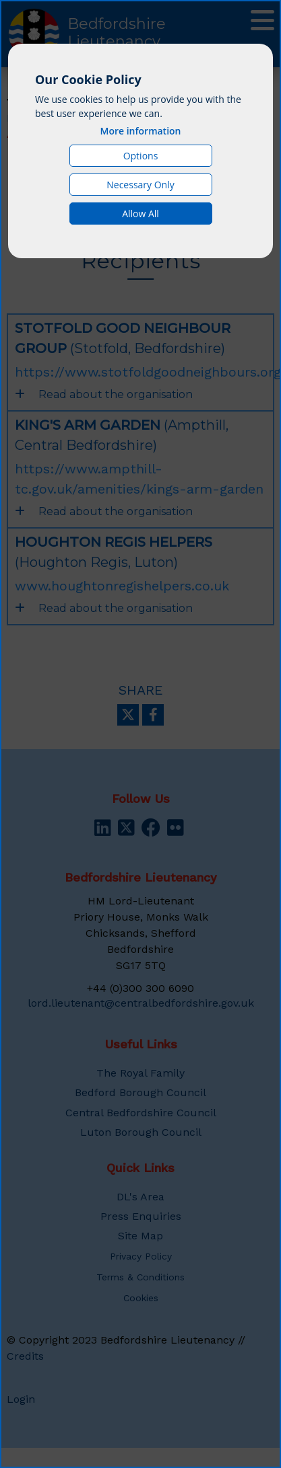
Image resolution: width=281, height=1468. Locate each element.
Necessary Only (140, 184)
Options (140, 155)
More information (140, 130)
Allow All (140, 213)
